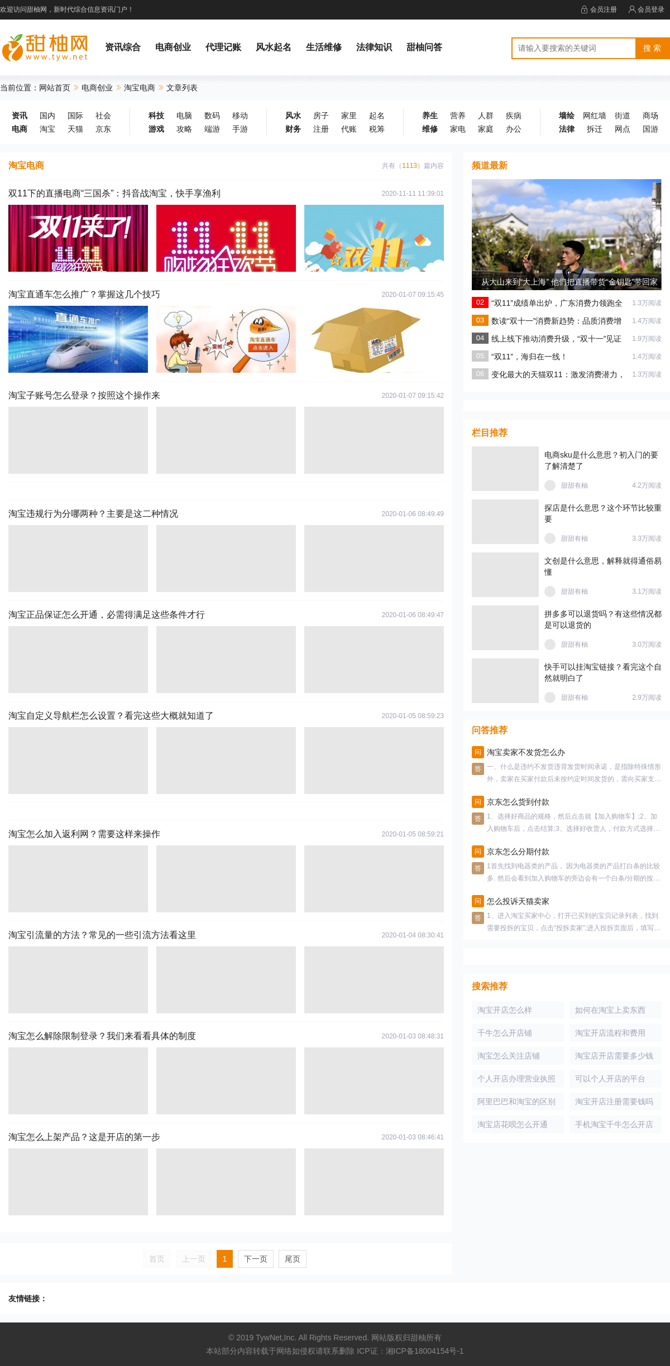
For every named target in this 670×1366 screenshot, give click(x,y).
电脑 (184, 115)
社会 (103, 115)
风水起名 (273, 47)
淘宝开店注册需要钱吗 (614, 1101)
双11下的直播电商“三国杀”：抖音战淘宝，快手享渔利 (114, 193)
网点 (622, 128)
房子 (321, 115)
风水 (293, 115)
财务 (293, 128)
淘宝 (47, 128)
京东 (103, 128)
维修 (430, 128)
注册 (321, 128)
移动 (240, 115)
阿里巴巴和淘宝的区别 (516, 1101)
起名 (377, 115)
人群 (486, 115)
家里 (349, 115)
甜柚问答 (424, 47)
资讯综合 (123, 47)
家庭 (486, 128)
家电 (458, 128)
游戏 (156, 128)
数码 (212, 115)
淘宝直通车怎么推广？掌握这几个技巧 (84, 294)
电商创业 (173, 47)
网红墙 (594, 115)
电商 (19, 128)
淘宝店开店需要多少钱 (614, 1055)
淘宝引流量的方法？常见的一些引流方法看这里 (102, 935)
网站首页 (54, 87)
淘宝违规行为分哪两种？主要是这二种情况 (93, 513)
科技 (156, 115)
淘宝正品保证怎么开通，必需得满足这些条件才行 (106, 614)
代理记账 (223, 47)
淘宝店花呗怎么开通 (512, 1124)
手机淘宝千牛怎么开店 (614, 1124)
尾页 (292, 1258)
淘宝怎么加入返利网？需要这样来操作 (84, 834)
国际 (75, 115)
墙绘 (567, 115)
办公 (513, 128)
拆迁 (594, 128)
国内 (47, 115)
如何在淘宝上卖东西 (610, 1010)
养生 (430, 115)
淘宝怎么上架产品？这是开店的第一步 (84, 1137)
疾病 (513, 115)
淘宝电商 (139, 87)
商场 (650, 115)
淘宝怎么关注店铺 (508, 1055)
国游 (650, 128)
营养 (458, 115)
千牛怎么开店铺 (504, 1032)
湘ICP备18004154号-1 (425, 1350)
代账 (349, 128)
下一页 (255, 1258)
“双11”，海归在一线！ (529, 356)
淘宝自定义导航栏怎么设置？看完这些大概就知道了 (111, 715)
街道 (622, 115)
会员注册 (599, 10)
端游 (212, 128)
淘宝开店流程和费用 (610, 1032)
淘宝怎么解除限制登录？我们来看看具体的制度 (102, 1036)
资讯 (19, 115)
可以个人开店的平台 (610, 1078)
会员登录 (646, 10)
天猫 (75, 128)
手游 (240, 128)
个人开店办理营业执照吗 (516, 1081)
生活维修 (324, 47)
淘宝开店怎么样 (504, 1010)
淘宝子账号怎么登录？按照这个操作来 (84, 395)
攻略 (184, 128)
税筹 (377, 128)
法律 (567, 128)
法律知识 (374, 47)
